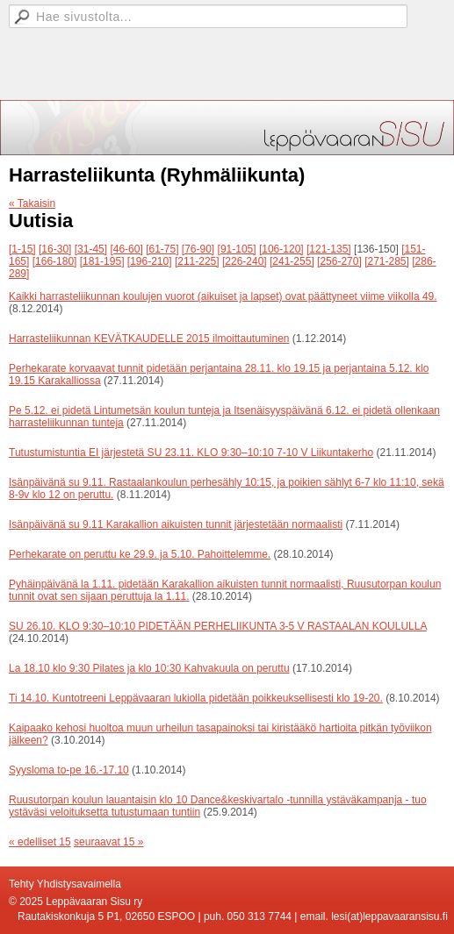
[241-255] (292, 261)
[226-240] (244, 261)
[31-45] (91, 249)
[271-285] (386, 261)
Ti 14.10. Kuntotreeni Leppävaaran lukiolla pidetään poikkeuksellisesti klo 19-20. (196, 698)
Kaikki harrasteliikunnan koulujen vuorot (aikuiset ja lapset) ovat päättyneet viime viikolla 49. (223, 296)
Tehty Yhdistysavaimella (65, 884)
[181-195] (102, 261)
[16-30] (55, 249)
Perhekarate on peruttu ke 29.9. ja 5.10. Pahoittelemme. (139, 554)
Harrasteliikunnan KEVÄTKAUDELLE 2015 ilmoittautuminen (149, 338)
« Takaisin (32, 203)
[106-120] (281, 249)
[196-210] (149, 261)
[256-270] (339, 261)
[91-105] (237, 249)
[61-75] (162, 249)
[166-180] (54, 261)
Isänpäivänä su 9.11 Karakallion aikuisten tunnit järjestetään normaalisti (175, 524)
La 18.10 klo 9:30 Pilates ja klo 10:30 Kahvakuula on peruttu (149, 668)
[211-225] (197, 261)
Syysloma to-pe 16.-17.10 (69, 770)
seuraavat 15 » (108, 842)
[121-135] (328, 249)
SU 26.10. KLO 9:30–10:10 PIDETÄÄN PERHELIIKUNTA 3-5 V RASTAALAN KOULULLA (218, 626)
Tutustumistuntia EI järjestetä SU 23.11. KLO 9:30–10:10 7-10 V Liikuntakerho (191, 452)
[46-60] (126, 249)
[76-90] (198, 249)
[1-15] (22, 249)
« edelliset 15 (40, 842)
